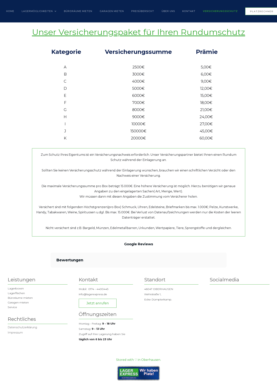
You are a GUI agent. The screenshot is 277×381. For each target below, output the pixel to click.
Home (10, 11)
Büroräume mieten (78, 11)
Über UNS (168, 11)
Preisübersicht (142, 11)
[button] (39, 11)
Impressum (15, 332)
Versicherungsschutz (220, 11)
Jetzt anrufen (97, 303)
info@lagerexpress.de (93, 294)
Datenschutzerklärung (22, 327)
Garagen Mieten (112, 11)
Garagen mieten (18, 302)
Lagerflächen (16, 293)
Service (12, 307)
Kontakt (188, 11)
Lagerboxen (16, 288)
